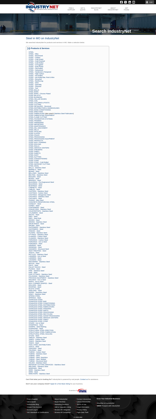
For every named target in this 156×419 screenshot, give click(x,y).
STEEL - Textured (35, 86)
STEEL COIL (33, 101)
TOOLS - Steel (34, 346)
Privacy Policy (82, 410)
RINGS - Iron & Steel (36, 281)
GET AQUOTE (82, 9)
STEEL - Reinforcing (36, 81)
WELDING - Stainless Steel (38, 366)
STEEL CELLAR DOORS (38, 99)
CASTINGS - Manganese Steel (40, 195)
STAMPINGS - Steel (36, 325)
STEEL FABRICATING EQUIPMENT (42, 115)
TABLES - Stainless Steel (38, 337)
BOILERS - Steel (35, 177)
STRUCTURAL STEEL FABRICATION (42, 332)
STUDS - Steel (34, 336)
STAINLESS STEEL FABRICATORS (41, 307)
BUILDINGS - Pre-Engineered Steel (41, 182)
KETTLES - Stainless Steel (38, 254)
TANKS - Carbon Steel (37, 339)
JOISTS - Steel (34, 253)
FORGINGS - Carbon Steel (38, 240)
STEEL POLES (34, 135)
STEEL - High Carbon (36, 74)
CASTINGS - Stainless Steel (39, 196)
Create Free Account (34, 407)
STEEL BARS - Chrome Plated (40, 93)
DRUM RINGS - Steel (36, 224)
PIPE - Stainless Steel (36, 271)
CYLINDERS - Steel (36, 213)
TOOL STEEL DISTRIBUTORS (40, 345)
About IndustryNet (61, 399)
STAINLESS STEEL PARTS (38, 310)
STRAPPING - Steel (36, 328)
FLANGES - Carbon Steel (38, 236)
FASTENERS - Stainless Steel (39, 227)
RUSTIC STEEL (34, 289)
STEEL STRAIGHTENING (38, 159)
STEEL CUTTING (35, 104)
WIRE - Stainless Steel (37, 370)
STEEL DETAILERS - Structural (40, 106)
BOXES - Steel (34, 178)
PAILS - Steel (33, 265)
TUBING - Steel (34, 356)
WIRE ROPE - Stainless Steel (39, 374)
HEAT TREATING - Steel (37, 251)
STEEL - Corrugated (36, 65)
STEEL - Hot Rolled (36, 75)
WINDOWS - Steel (35, 368)
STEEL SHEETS (35, 153)
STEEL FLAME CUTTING (38, 117)
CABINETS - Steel (35, 187)
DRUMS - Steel (34, 225)
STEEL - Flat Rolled (36, 68)
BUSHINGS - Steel (35, 186)
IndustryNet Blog (33, 404)
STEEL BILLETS (35, 95)
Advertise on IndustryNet (105, 403)
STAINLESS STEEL (36, 299)
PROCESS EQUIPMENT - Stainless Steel (43, 278)
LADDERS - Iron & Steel (37, 256)
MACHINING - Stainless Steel (39, 262)
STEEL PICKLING (35, 131)
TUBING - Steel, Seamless (38, 357)
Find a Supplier (32, 399)
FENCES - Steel (34, 231)
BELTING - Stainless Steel (38, 175)
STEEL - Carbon (34, 57)
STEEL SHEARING (35, 150)
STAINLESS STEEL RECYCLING (41, 314)
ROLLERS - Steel (35, 285)
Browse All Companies (63, 412)
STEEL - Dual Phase (36, 66)
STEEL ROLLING (35, 144)
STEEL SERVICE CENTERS (39, 148)
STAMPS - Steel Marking (37, 327)
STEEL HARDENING (36, 122)
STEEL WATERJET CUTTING (39, 164)
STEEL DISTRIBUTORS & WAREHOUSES (44, 108)
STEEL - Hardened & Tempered (40, 72)
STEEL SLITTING (35, 157)
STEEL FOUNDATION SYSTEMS (41, 119)
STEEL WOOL (34, 166)
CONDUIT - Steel (35, 204)
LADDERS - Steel (35, 258)
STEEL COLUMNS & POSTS (39, 103)
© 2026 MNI (78, 417)
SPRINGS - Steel (35, 298)
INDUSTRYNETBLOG (96, 9)
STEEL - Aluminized (36, 56)
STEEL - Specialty (35, 84)
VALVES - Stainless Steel (38, 363)
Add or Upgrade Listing (63, 407)
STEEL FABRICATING (37, 113)
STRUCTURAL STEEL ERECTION (41, 330)
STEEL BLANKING (35, 97)
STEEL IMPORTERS (36, 124)
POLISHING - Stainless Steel (39, 276)
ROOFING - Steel (35, 287)
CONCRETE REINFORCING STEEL (42, 202)
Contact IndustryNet (84, 399)
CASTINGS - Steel (35, 198)
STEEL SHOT (34, 155)
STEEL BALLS (34, 90)
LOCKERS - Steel (35, 260)
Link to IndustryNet (83, 402)
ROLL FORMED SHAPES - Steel (40, 283)
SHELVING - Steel (35, 290)
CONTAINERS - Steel (36, 207)
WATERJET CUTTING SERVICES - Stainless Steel (47, 365)
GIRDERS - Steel (35, 245)
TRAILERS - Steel (35, 348)
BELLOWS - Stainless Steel (38, 173)
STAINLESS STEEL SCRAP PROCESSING (44, 316)
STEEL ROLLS (34, 146)
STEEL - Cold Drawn (36, 59)
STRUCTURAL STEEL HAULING (40, 334)
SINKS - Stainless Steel (37, 294)
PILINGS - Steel (34, 269)
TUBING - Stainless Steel (38, 354)
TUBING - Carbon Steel (37, 352)
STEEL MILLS (34, 130)
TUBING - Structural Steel (38, 361)
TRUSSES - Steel (35, 350)
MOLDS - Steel (34, 263)
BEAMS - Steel (34, 171)
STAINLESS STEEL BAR (38, 301)
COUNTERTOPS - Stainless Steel (41, 211)
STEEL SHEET (34, 151)
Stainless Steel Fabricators (63, 113)
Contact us (84, 379)
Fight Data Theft (82, 412)
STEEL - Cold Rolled (36, 63)
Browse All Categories (62, 410)
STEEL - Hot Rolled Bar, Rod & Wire (41, 77)
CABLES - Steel (34, 189)
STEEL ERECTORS (36, 112)
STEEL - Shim (34, 83)
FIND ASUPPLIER (71, 9)
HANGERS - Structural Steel (39, 249)
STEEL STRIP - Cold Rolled (38, 162)
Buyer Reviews (60, 402)
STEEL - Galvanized (36, 70)
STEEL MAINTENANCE (37, 126)
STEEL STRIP (34, 160)
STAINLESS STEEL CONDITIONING (42, 303)
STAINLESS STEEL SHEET (39, 319)
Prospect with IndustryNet (111, 406)
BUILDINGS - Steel (35, 184)
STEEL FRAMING (35, 121)
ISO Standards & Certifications (38, 412)
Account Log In (32, 410)
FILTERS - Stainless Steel (38, 233)
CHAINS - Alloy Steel (36, 200)
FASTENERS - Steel (36, 229)
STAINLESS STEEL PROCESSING (41, 312)
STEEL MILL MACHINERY (38, 128)
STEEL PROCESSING (37, 137)
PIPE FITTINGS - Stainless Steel (40, 274)
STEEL (31, 52)
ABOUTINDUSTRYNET (113, 9)
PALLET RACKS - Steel (37, 267)
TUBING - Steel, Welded (37, 359)
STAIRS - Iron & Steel (36, 323)
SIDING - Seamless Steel (38, 292)
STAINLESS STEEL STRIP (38, 321)
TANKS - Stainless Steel (37, 341)
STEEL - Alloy (33, 54)
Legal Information (83, 407)
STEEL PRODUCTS (36, 140)
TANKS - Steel (34, 343)
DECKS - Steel (34, 215)
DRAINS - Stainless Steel (38, 222)
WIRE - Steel (33, 372)
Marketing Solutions (62, 404)
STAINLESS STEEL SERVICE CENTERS (43, 318)
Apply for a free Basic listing (60, 384)
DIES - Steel (33, 216)
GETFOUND (126, 9)
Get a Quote (31, 402)
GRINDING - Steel (35, 247)
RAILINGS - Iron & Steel (37, 280)
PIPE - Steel (33, 272)
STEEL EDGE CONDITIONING (40, 110)
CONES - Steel (34, 206)
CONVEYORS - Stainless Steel (40, 209)
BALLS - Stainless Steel (37, 168)
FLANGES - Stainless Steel (38, 238)
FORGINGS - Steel (35, 243)
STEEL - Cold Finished (37, 61)
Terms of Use (81, 404)
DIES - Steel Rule (35, 218)
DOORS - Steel (34, 220)
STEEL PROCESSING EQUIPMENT (42, 139)
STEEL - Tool (33, 88)
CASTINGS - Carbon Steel (38, 193)
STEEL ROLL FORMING (37, 142)
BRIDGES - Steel (35, 180)
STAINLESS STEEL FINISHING (40, 309)
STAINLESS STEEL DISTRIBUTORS (42, 305)
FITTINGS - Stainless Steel (38, 234)
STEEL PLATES (34, 133)
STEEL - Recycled (35, 79)
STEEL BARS (33, 92)
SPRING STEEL (34, 296)
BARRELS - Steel (35, 169)
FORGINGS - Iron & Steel (38, 242)
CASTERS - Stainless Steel (38, 191)
